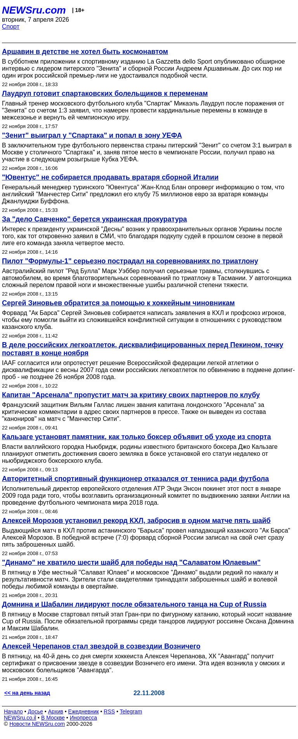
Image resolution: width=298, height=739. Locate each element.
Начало (13, 711)
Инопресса (83, 718)
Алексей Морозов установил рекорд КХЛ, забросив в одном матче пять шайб (136, 520)
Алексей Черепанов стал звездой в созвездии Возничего (101, 646)
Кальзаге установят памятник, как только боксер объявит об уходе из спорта (136, 437)
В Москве (53, 718)
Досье (35, 711)
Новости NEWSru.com (37, 724)
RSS (109, 711)
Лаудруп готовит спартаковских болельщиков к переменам (105, 93)
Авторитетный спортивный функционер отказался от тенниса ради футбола (135, 479)
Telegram (131, 711)
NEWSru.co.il (20, 718)
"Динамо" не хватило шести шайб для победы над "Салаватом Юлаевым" (131, 562)
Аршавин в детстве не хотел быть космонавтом (85, 51)
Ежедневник (83, 711)
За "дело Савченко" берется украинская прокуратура (94, 219)
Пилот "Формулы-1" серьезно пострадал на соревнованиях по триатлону (130, 261)
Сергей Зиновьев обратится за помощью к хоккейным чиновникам (118, 303)
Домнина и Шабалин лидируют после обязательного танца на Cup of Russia (134, 604)
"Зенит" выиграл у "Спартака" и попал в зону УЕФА (92, 135)
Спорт (10, 26)
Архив (55, 711)
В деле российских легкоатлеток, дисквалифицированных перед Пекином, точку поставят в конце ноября (142, 349)
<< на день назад (27, 693)
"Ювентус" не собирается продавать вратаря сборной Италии (110, 177)
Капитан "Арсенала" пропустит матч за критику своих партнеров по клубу (131, 395)
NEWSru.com (34, 10)
